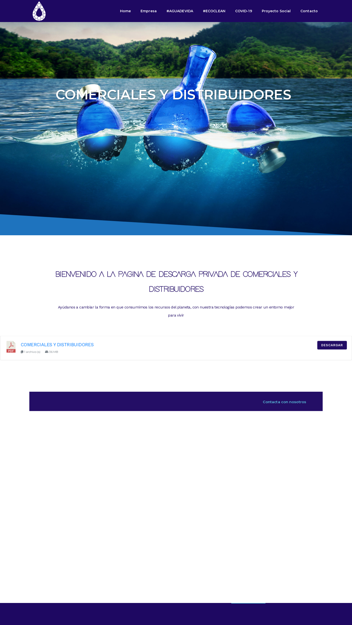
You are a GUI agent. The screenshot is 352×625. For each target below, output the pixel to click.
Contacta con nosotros (284, 402)
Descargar (332, 350)
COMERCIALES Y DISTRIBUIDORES (57, 349)
